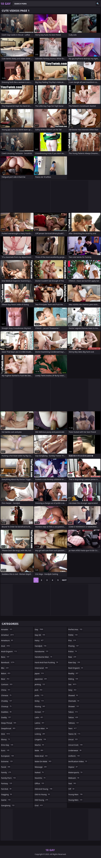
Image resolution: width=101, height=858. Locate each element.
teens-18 (74, 734)
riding (73, 679)
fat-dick (6, 789)
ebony (5, 739)
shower (74, 706)
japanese (41, 679)
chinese (6, 695)
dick (5, 734)
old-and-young (44, 789)
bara (5, 657)
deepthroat (8, 728)
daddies (6, 712)
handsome (42, 651)
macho (39, 745)
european (7, 756)
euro (5, 750)
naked (39, 772)
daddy (6, 717)
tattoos (73, 723)
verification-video (78, 761)
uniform (74, 756)
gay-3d (40, 635)
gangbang (8, 805)
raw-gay (74, 662)
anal (6, 646)
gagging (6, 794)
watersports (75, 772)
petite (73, 635)
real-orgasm (76, 668)
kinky (39, 701)
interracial (41, 668)
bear (5, 679)
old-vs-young (42, 794)
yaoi (72, 783)
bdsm (6, 673)
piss (72, 640)
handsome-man (44, 657)
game (6, 800)
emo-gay (7, 745)
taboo (73, 712)
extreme (7, 761)
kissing (40, 706)
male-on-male (43, 761)
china (6, 690)
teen (72, 728)
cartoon (7, 684)
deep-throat (9, 723)
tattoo (73, 717)
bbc (5, 668)
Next (64, 580)
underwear (75, 750)
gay (39, 629)
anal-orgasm (9, 651)
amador (7, 629)
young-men (75, 800)
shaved (73, 695)
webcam (74, 778)
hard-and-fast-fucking (47, 662)
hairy (39, 640)
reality (73, 673)
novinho (40, 778)
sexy (72, 690)
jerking (40, 684)
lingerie (41, 739)
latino (40, 723)
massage (41, 767)
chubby (6, 701)
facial (6, 767)
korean (40, 712)
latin (39, 717)
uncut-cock (75, 745)
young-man (75, 794)
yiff (71, 789)
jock (39, 690)
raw (72, 657)
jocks (39, 695)
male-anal (41, 756)
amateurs (7, 640)
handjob (41, 646)
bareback (8, 662)
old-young (42, 800)
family (6, 772)
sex (72, 684)
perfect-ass (75, 629)
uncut (73, 739)
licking (40, 734)
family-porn (8, 778)
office (40, 783)
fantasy (7, 783)
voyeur (73, 767)
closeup (6, 706)
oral (39, 805)
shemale (74, 701)
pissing (73, 646)
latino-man (42, 728)
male (39, 750)
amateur (7, 635)
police (72, 651)
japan (39, 673)
